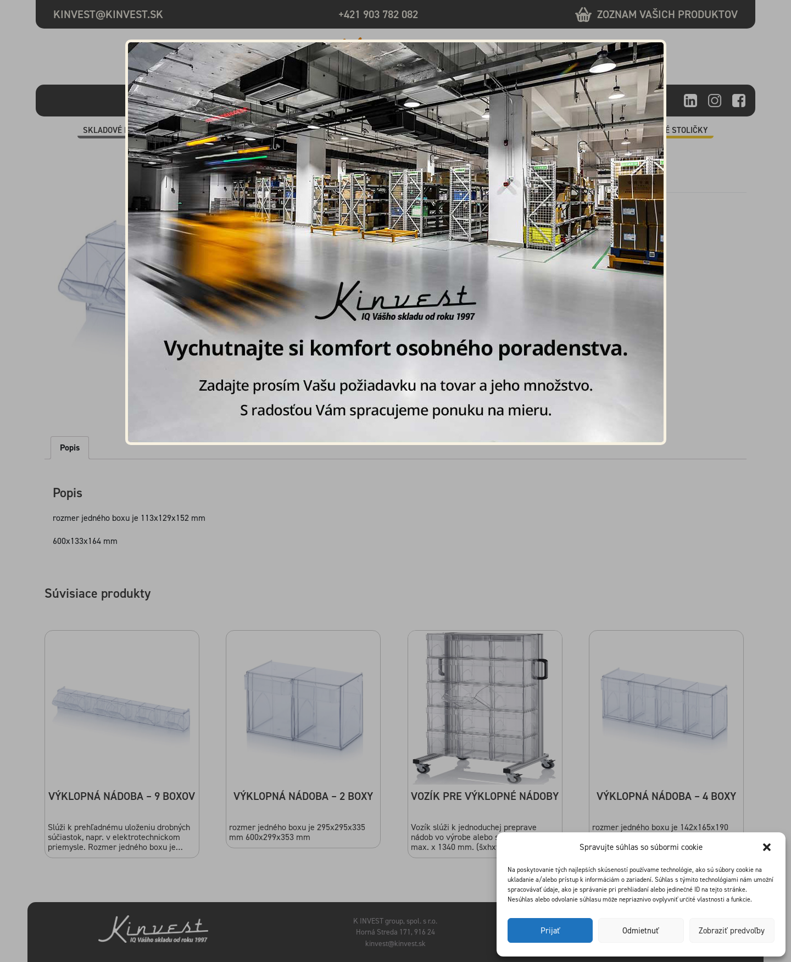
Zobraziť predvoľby (732, 930)
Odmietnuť (640, 930)
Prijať (550, 930)
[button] (768, 847)
